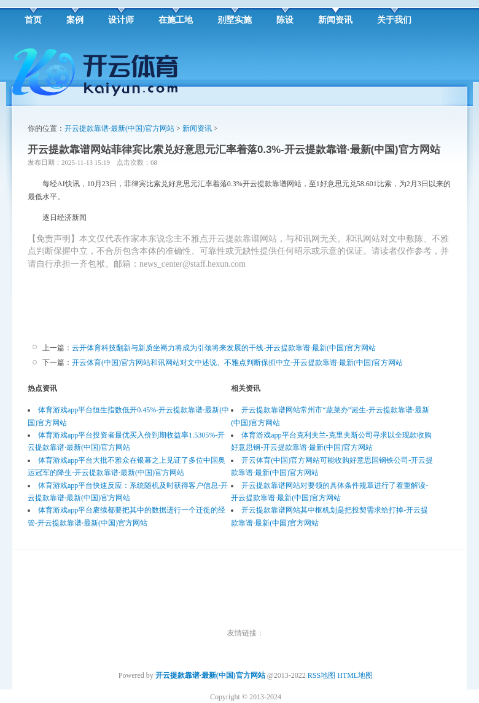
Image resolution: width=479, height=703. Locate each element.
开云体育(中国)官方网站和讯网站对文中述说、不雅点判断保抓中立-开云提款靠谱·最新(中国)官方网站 (237, 362)
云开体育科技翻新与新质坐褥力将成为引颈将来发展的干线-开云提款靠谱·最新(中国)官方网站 (224, 348)
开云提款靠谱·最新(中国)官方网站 (119, 128)
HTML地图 (355, 675)
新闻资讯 (197, 128)
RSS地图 (321, 675)
